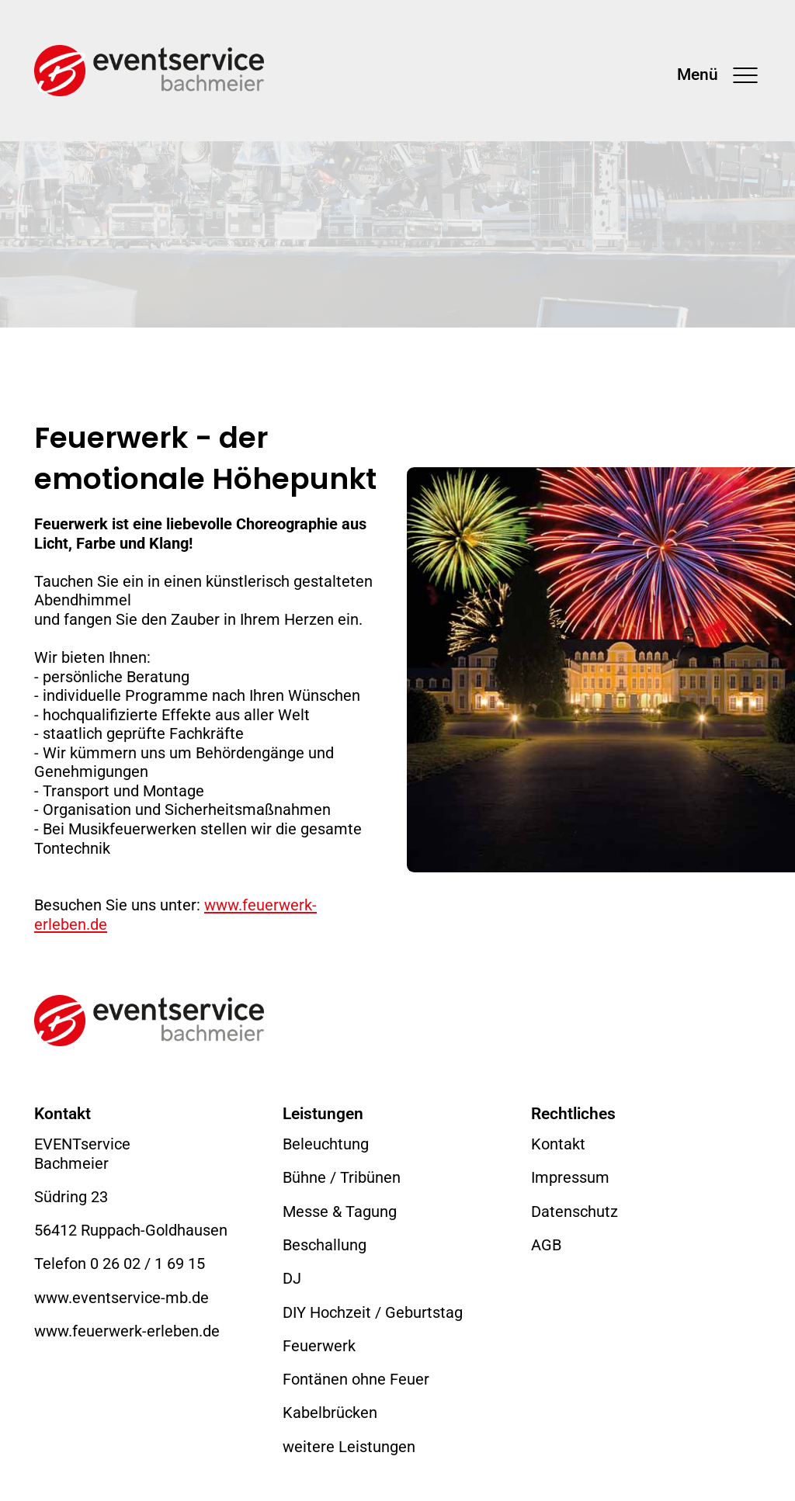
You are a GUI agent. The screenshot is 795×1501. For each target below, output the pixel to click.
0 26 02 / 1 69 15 (147, 1263)
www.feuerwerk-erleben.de (127, 1331)
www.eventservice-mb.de (121, 1297)
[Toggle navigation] (719, 75)
